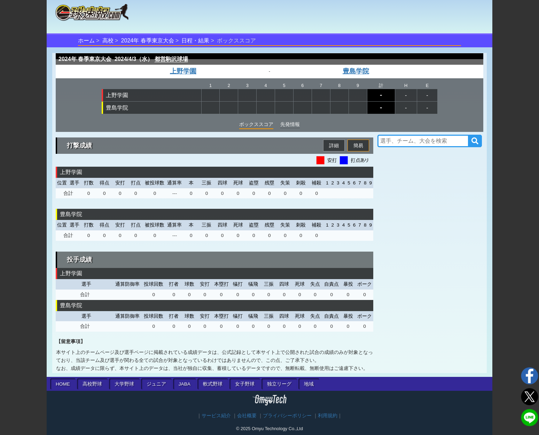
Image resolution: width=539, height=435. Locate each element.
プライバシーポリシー (287, 415)
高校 (108, 41)
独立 (279, 384)
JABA (184, 384)
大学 (124, 384)
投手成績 (79, 259)
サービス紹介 (216, 415)
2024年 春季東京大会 (147, 41)
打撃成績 (79, 145)
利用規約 (327, 415)
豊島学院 (356, 71)
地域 (309, 384)
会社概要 (247, 415)
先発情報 (290, 124)
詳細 (334, 145)
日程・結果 (195, 41)
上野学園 (183, 71)
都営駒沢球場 (171, 59)
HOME (63, 384)
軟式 (212, 384)
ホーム (86, 41)
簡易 (358, 145)
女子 (245, 384)
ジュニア (156, 384)
